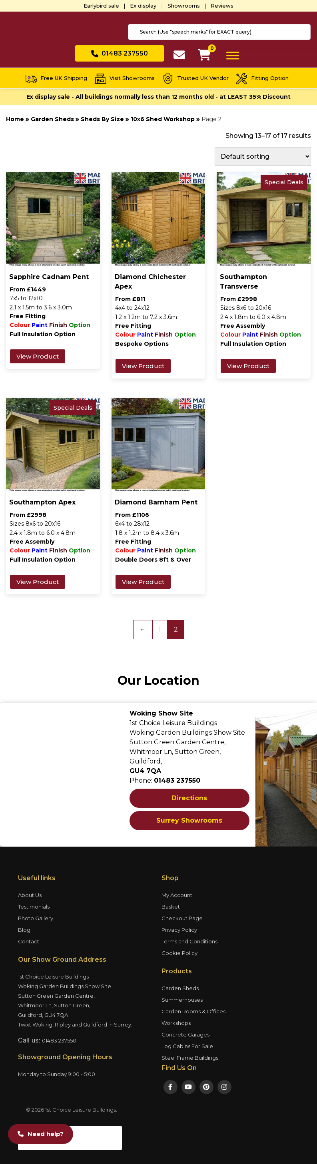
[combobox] (219, 32)
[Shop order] (263, 156)
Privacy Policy (179, 930)
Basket (170, 906)
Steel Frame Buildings (189, 1057)
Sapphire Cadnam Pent (49, 277)
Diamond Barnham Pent (156, 502)
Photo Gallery (35, 918)
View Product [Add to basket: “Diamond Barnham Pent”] (143, 582)
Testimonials (34, 906)
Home (15, 119)
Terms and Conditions (189, 941)
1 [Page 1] (160, 629)
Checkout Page (182, 918)
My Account (176, 895)
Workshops (176, 1023)
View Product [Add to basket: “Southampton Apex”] (37, 582)
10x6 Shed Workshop (163, 119)
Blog (24, 930)
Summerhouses (182, 1000)
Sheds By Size (102, 119)
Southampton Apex (42, 502)
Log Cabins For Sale (187, 1046)
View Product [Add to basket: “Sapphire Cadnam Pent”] (37, 356)
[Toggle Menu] (232, 55)
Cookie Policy (179, 953)
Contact (28, 941)
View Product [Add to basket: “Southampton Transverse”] (248, 366)
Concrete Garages (185, 1034)
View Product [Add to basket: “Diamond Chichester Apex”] (143, 366)
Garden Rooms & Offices (193, 1011)
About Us (30, 895)
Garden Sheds (52, 119)
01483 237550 (59, 1040)
